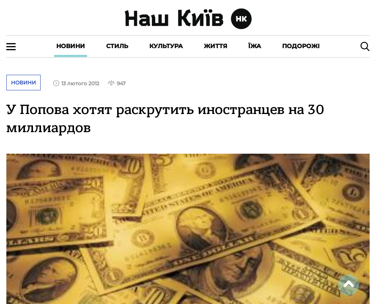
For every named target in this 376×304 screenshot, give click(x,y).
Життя (215, 46)
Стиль (117, 46)
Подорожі (301, 46)
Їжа (254, 46)
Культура (166, 46)
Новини (70, 46)
